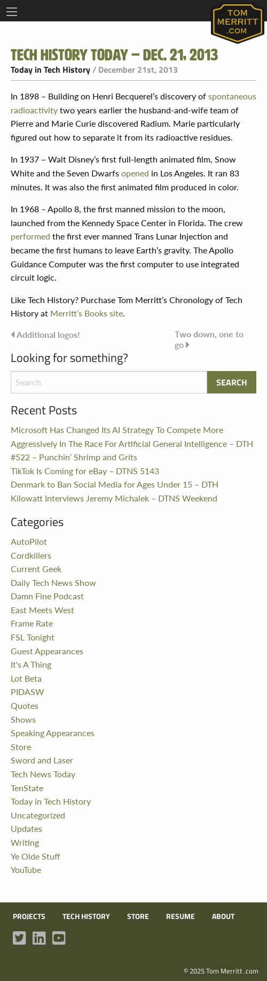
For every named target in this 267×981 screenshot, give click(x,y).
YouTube (26, 869)
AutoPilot (29, 541)
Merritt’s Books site (86, 313)
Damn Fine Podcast (47, 596)
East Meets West (42, 610)
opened (135, 173)
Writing (25, 842)
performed (30, 236)
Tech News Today (43, 774)
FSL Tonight (32, 637)
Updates (26, 828)
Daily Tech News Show (53, 582)
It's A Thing (31, 664)
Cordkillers (31, 555)
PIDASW (27, 691)
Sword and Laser (42, 760)
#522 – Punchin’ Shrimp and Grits (74, 457)
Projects (29, 916)
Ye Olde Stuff (35, 856)
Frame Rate (32, 623)
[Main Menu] (11, 11)
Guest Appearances (47, 651)
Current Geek (36, 568)
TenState (27, 788)
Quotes (24, 705)
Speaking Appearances (53, 733)
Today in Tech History (50, 69)
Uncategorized (38, 815)
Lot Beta (26, 678)
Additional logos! (48, 334)
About (223, 916)
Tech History (86, 916)
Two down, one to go (209, 339)
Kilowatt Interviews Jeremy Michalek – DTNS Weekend (114, 498)
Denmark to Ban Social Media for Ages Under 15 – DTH (114, 484)
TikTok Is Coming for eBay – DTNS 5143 (85, 471)
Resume (180, 916)
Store (21, 746)
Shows (23, 719)
